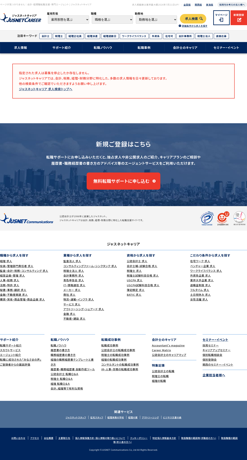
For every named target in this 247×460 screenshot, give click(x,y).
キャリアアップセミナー (217, 350)
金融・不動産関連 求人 (14, 295)
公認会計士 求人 (137, 261)
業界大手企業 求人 (202, 280)
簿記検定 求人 (135, 290)
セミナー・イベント (226, 47)
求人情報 (20, 47)
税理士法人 (204, 36)
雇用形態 (52, 13)
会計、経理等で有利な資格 (67, 388)
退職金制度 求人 (200, 285)
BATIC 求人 (134, 295)
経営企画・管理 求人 (12, 275)
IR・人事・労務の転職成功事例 (119, 369)
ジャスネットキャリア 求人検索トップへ (45, 89)
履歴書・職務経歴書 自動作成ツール (73, 369)
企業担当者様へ (214, 375)
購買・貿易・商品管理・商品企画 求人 (22, 299)
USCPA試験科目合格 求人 (143, 285)
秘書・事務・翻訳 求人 (13, 290)
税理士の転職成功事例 (115, 355)
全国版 (187, 4)
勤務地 (139, 13)
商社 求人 (69, 295)
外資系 (156, 36)
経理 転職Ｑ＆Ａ (60, 384)
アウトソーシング (150, 417)
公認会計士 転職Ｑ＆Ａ (64, 374)
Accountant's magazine (168, 345)
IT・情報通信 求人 (74, 285)
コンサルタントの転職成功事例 (120, 364)
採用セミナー (211, 345)
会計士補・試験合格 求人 (142, 266)
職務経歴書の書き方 (63, 355)
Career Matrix (161, 350)
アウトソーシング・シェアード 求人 (83, 309)
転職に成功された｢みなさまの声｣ (20, 359)
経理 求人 (6, 261)
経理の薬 (133, 417)
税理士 (59, 36)
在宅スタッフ (96, 417)
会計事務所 (185, 36)
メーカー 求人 (71, 290)
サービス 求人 (71, 304)
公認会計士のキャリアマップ (169, 355)
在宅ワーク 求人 (200, 261)
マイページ (221, 14)
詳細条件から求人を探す (194, 25)
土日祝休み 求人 (200, 295)
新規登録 (238, 14)
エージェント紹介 (10, 355)
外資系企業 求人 (200, 275)
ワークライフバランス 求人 (206, 271)
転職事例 (143, 47)
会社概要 (48, 438)
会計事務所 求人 (73, 275)
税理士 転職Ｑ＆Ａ (62, 379)
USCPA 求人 (134, 280)
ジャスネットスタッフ (75, 417)
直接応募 (221, 36)
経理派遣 (92, 36)
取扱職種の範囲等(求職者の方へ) (198, 438)
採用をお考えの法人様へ (232, 4)
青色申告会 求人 (73, 280)
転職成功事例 (109, 345)
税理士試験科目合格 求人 (143, 275)
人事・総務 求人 (9, 280)
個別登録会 (210, 359)
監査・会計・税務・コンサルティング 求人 (24, 271)
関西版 (198, 4)
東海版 (209, 4)
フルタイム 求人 (199, 290)
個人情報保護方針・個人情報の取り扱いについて (100, 438)
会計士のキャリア (185, 47)
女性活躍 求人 (199, 299)
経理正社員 (75, 36)
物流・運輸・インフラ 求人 (78, 299)
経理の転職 (159, 381)
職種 (93, 13)
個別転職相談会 (212, 355)
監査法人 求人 (72, 261)
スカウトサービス (10, 350)
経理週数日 (110, 36)
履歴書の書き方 (60, 350)
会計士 (45, 36)
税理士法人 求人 (73, 271)
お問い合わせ (18, 438)
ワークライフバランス (134, 36)
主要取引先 (64, 438)
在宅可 (169, 36)
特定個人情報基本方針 (164, 438)
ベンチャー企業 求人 (202, 266)
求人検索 (191, 18)
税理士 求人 (134, 271)
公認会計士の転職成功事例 (118, 350)
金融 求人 (69, 314)
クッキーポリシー (139, 438)
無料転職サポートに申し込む (121, 181)
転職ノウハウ (103, 47)
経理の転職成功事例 (114, 359)
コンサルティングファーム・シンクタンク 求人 (90, 266)
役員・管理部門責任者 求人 (16, 266)
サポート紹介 (61, 47)
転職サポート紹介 (11, 345)
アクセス (34, 438)
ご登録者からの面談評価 (15, 364)
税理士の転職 (160, 376)
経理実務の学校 (115, 417)
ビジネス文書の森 (172, 417)
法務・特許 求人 (9, 285)
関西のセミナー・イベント (218, 364)
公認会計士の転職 (163, 371)
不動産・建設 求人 (74, 318)
